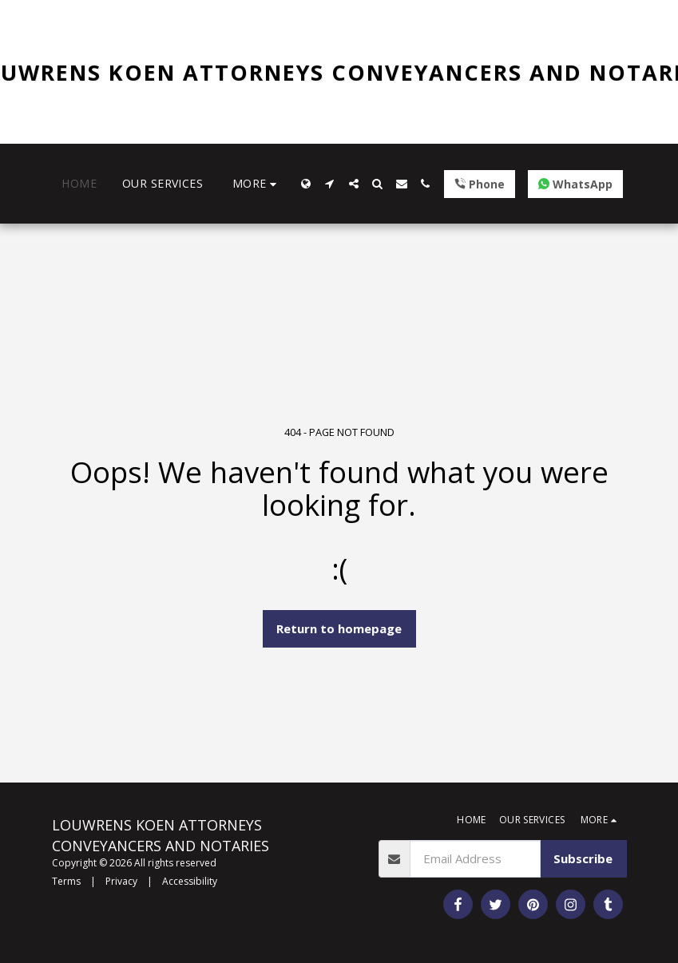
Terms (66, 881)
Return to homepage (339, 628)
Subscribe (583, 858)
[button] (330, 183)
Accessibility (189, 881)
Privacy (121, 881)
